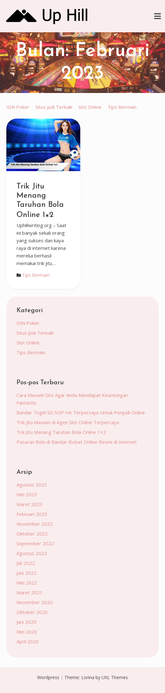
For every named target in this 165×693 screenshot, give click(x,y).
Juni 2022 (26, 573)
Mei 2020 (26, 631)
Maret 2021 (29, 592)
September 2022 (35, 543)
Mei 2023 (26, 494)
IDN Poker (17, 107)
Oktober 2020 (32, 612)
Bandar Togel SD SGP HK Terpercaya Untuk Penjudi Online (80, 412)
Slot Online (90, 107)
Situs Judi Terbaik (53, 107)
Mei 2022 (26, 582)
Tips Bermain (122, 107)
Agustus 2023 (31, 484)
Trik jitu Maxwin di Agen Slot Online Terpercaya (67, 422)
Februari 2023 (31, 514)
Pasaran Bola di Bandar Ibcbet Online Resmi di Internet (76, 442)
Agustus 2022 (31, 553)
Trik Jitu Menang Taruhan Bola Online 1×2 (40, 201)
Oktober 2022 (32, 533)
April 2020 (27, 641)
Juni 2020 (26, 622)
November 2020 (34, 602)
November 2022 (34, 524)
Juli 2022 (25, 563)
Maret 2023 (29, 504)
